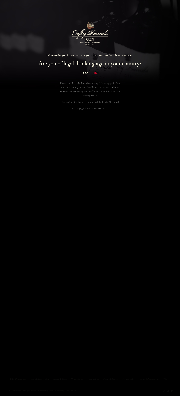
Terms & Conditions (102, 92)
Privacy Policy (89, 96)
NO (95, 73)
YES (85, 73)
